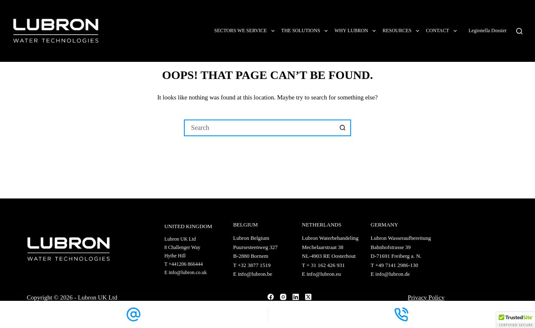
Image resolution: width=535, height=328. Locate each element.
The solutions (306, 31)
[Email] (134, 314)
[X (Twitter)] (308, 297)
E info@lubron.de (390, 274)
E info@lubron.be (253, 274)
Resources (402, 31)
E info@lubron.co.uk (185, 272)
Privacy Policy (426, 297)
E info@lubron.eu (321, 274)
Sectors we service (246, 31)
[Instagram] (283, 297)
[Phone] (401, 314)
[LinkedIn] (296, 297)
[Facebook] (271, 297)
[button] (516, 320)
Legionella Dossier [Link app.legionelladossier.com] (488, 30)
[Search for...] (259, 128)
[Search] (519, 31)
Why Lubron (356, 31)
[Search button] (342, 128)
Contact (443, 31)
